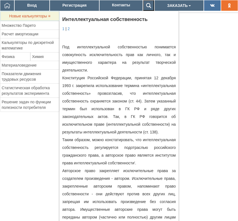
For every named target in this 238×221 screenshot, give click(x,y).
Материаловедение (19, 65)
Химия (38, 56)
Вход (32, 5)
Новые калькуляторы (29, 16)
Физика (8, 56)
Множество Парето (19, 25)
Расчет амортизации (20, 34)
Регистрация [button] (74, 5)
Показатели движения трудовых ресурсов (21, 76)
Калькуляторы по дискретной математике (28, 45)
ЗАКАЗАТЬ (179, 5)
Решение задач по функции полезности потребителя (26, 105)
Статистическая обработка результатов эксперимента (26, 91)
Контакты (121, 5)
